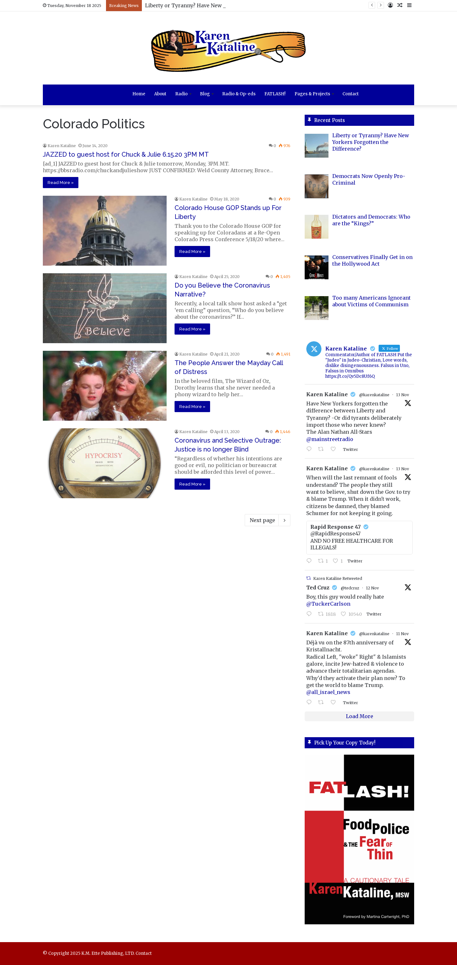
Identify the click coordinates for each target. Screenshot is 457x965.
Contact (350, 94)
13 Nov (402, 394)
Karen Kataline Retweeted (337, 578)
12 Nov (372, 588)
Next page (267, 520)
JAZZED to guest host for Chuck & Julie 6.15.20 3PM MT (126, 154)
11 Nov (402, 633)
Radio (181, 94)
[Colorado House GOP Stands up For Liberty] (105, 231)
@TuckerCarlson (328, 604)
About (160, 94)
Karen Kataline (62, 145)
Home (138, 94)
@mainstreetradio (329, 439)
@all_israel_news (328, 692)
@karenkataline (374, 394)
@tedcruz (350, 588)
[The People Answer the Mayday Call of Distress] (105, 386)
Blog (205, 94)
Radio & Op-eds (238, 94)
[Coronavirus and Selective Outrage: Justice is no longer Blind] (105, 463)
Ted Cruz (317, 587)
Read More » (61, 182)
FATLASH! (275, 94)
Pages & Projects (312, 94)
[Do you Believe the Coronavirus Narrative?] (105, 308)
